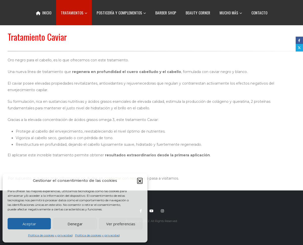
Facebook (299, 40)
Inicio (43, 12)
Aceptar (29, 223)
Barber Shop (165, 12)
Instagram (162, 211)
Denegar (75, 223)
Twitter (299, 47)
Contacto (259, 12)
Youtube (151, 211)
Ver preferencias (120, 223)
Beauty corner (198, 12)
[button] (139, 180)
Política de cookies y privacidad (50, 235)
